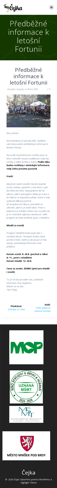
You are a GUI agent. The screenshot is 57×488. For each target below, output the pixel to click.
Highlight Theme (29, 482)
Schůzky (20, 89)
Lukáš (12, 89)
